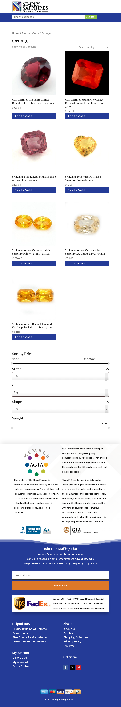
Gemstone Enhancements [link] (29, 641)
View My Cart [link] (21, 658)
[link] (30, 6)
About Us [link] (70, 629)
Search (91, 16)
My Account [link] (20, 662)
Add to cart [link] (23, 116)
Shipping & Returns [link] (76, 637)
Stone (60, 369)
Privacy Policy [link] (72, 641)
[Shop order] (93, 47)
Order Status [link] (21, 666)
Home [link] (15, 33)
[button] (105, 6)
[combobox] (60, 376)
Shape (60, 402)
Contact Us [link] (71, 633)
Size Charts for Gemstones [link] (30, 637)
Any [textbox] (16, 376)
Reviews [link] (69, 646)
